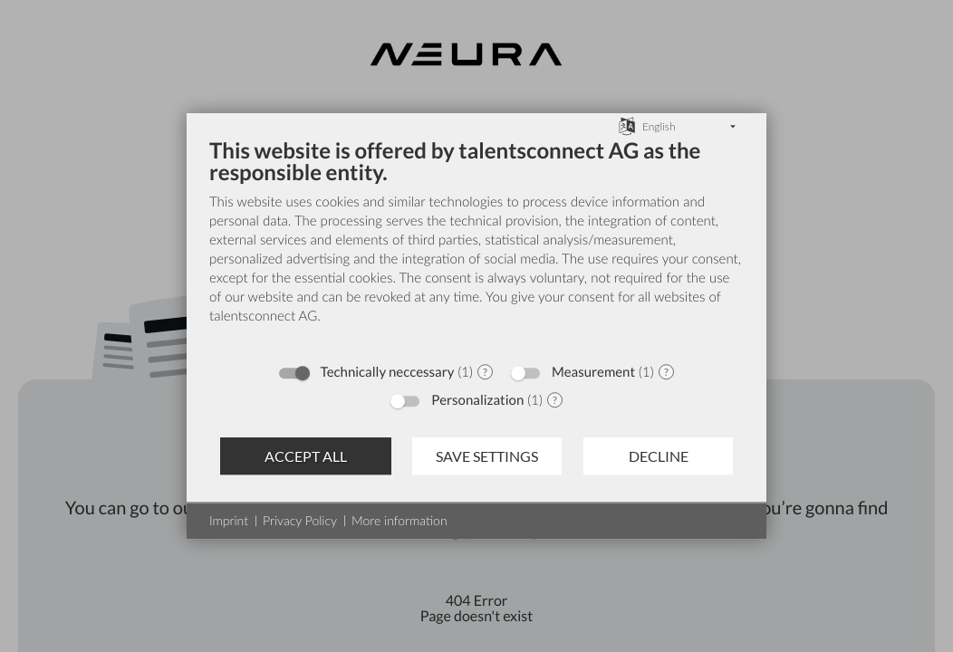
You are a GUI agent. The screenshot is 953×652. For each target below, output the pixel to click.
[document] (476, 245)
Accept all (306, 456)
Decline (658, 456)
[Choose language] (627, 125)
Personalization (477, 400)
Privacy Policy (300, 520)
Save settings (487, 456)
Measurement (593, 372)
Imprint (228, 520)
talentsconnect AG (263, 316)
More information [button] (399, 520)
